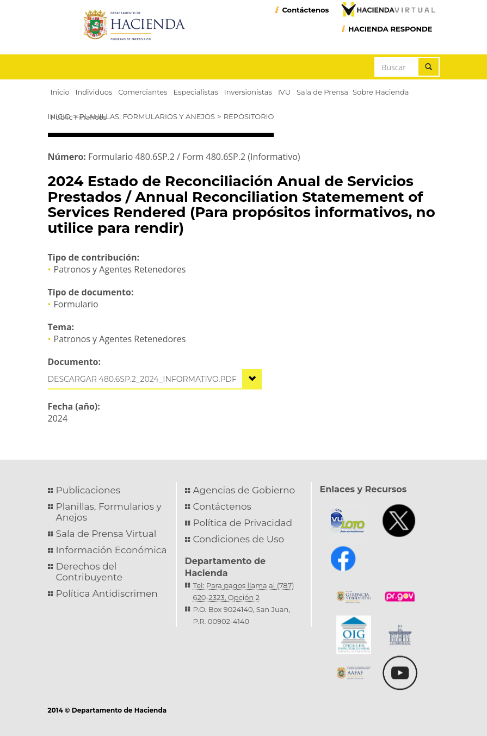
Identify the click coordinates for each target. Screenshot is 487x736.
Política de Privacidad (243, 522)
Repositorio (249, 116)
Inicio (59, 116)
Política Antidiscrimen (107, 593)
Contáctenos (305, 9)
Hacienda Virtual (388, 9)
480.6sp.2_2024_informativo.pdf (168, 379)
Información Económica (111, 550)
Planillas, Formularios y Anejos (147, 116)
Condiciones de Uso (239, 539)
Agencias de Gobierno (244, 490)
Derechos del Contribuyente (89, 572)
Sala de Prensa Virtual (106, 533)
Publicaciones (88, 490)
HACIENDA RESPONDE (390, 28)
